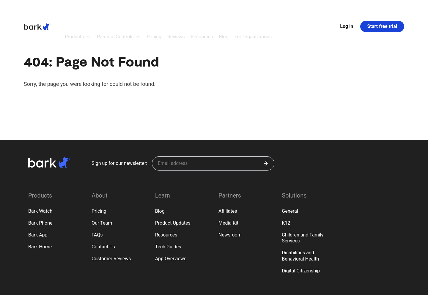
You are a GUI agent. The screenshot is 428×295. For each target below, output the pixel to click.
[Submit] (265, 130)
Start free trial (382, 10)
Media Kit (228, 190)
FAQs (97, 202)
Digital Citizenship (301, 238)
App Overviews (170, 226)
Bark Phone (40, 190)
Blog (160, 178)
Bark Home (40, 214)
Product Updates (173, 190)
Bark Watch (40, 178)
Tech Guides (168, 214)
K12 (286, 190)
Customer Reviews (111, 226)
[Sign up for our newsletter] (213, 131)
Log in (346, 10)
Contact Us (103, 214)
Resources (166, 202)
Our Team (102, 190)
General (290, 178)
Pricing (99, 178)
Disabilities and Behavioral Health (300, 223)
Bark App (38, 202)
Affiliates (227, 178)
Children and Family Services (302, 205)
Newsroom (230, 202)
